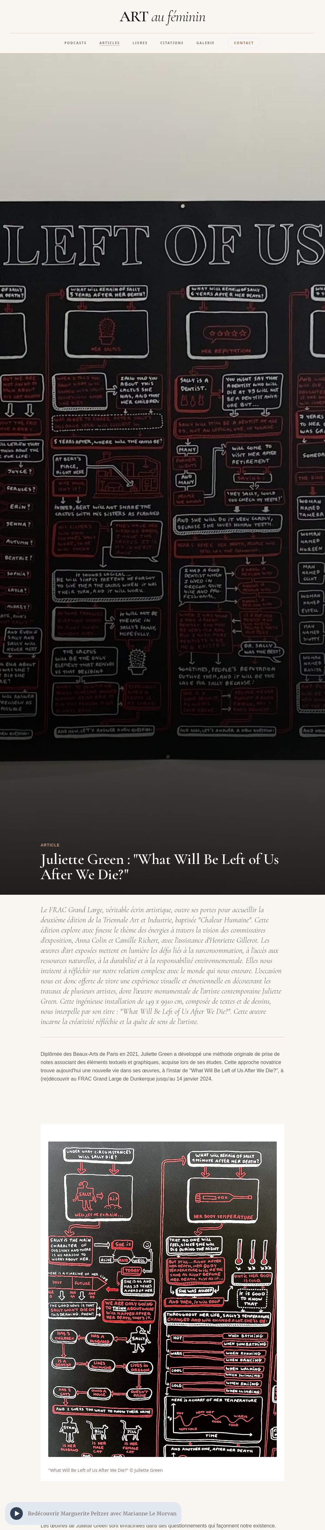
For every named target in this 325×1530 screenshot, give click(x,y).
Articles (109, 43)
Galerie (205, 43)
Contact (244, 43)
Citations (172, 43)
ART (162, 16)
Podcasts (75, 43)
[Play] (16, 1513)
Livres (140, 43)
